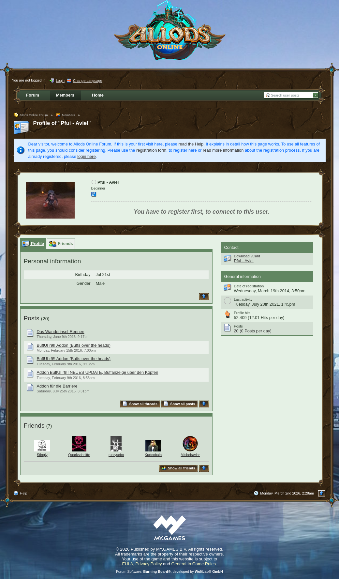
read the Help (190, 144)
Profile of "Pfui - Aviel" (62, 123)
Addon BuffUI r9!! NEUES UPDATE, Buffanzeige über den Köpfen (97, 372)
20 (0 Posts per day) (253, 330)
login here (86, 156)
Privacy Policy (149, 563)
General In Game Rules (193, 563)
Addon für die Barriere (57, 386)
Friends (34, 425)
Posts (31, 318)
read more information (223, 150)
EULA (127, 563)
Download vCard (247, 256)
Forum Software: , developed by (169, 571)
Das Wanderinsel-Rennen (60, 331)
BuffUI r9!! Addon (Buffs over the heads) (74, 345)
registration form (151, 150)
